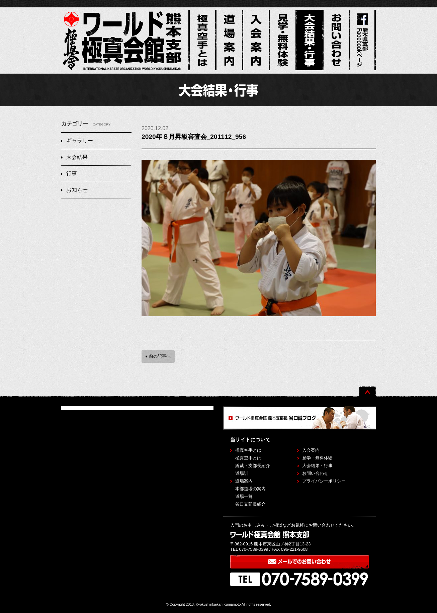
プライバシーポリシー (324, 481)
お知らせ (77, 190)
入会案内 (311, 450)
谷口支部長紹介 (250, 504)
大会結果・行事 (317, 465)
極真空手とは (248, 457)
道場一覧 (244, 496)
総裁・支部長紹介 (252, 465)
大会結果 (77, 157)
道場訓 (241, 473)
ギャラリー (79, 141)
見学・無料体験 (317, 457)
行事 (71, 173)
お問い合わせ (315, 473)
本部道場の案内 (250, 488)
